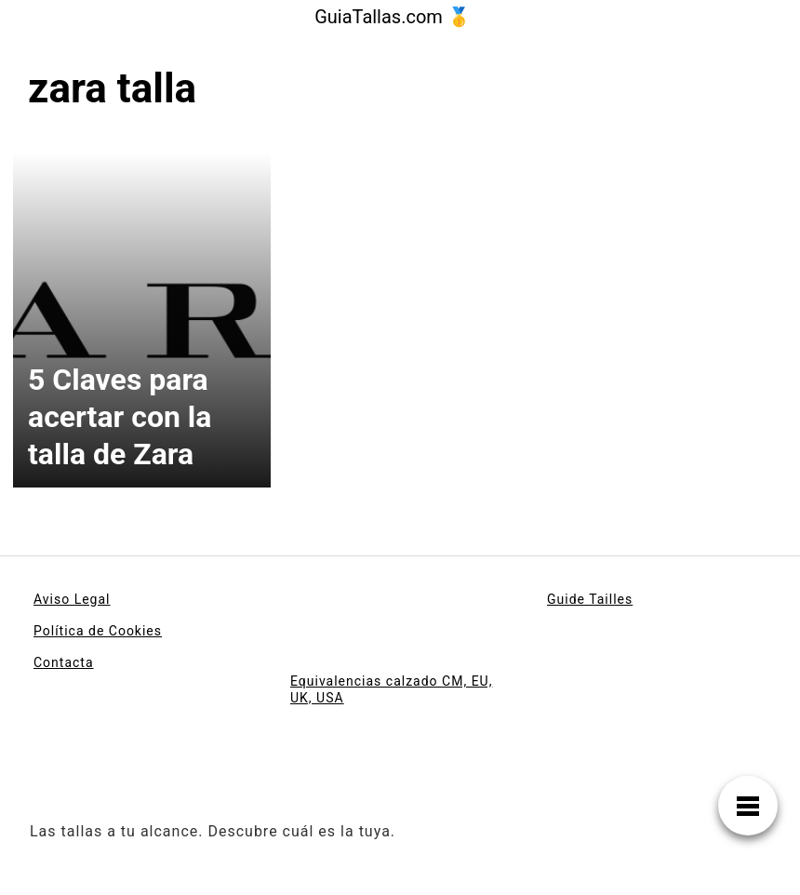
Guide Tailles (590, 599)
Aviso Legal (72, 599)
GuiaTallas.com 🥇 (392, 16)
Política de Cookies (97, 630)
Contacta (63, 662)
